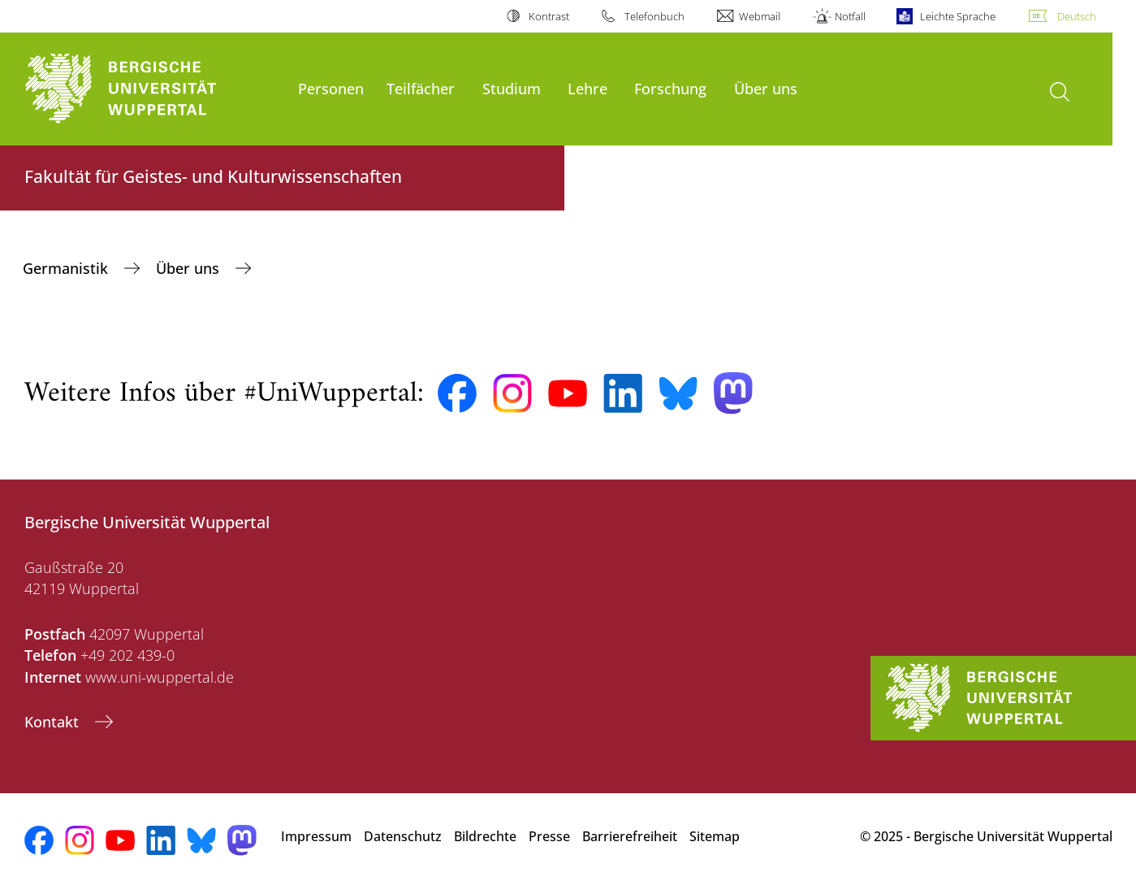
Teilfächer (421, 88)
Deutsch (1076, 16)
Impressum (316, 836)
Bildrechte (485, 836)
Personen (331, 88)
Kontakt (53, 721)
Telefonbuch (654, 16)
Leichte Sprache (958, 16)
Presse (549, 836)
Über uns (765, 88)
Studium (511, 88)
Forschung (670, 88)
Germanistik (67, 268)
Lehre (587, 88)
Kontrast (549, 16)
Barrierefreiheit (629, 836)
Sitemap (714, 836)
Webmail (759, 16)
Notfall (850, 16)
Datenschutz (403, 836)
